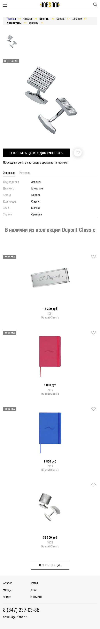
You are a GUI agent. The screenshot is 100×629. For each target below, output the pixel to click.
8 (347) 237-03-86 (21, 610)
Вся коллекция (50, 565)
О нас (33, 590)
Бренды (7, 590)
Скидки (7, 597)
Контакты (36, 597)
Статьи (34, 583)
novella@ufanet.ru (15, 617)
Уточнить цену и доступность (36, 153)
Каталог (7, 583)
